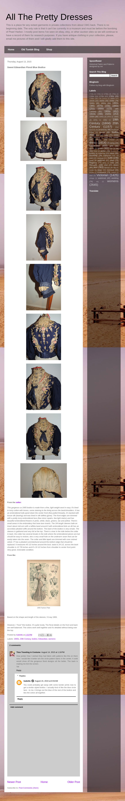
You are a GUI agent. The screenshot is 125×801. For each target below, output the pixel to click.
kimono (113, 151)
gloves (91, 148)
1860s (115, 103)
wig (97, 181)
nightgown (107, 155)
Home (11, 49)
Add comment (16, 707)
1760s (91, 96)
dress (93, 142)
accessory (102, 130)
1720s (99, 94)
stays (100, 170)
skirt (95, 167)
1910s (92, 114)
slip (114, 167)
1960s (116, 117)
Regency (93, 163)
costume (98, 140)
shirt (106, 165)
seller (18, 502)
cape (106, 135)
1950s (109, 117)
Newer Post (14, 782)
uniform (113, 172)
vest (90, 175)
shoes (115, 165)
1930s (91, 116)
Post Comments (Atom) (29, 788)
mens (112, 153)
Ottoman (100, 158)
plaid (112, 160)
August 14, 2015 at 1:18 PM (52, 652)
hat (117, 148)
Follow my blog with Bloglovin (101, 85)
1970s (95, 120)
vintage (91, 178)
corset (115, 137)
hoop (95, 151)
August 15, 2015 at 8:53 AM (46, 681)
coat (106, 137)
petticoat (101, 160)
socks (91, 170)
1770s (101, 96)
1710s (91, 94)
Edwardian (42, 639)
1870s (100, 106)
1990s (105, 120)
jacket (103, 151)
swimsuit (110, 170)
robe (112, 163)
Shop (49, 49)
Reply (18, 670)
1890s (101, 108)
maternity (101, 153)
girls (111, 146)
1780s (111, 96)
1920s (108, 114)
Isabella (27, 681)
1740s (106, 94)
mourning (93, 155)
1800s (112, 98)
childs (116, 135)
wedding (114, 178)
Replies (22, 676)
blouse (102, 132)
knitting (92, 153)
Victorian (102, 175)
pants (91, 160)
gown (100, 148)
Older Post (73, 782)
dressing (111, 143)
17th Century (102, 98)
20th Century (25, 639)
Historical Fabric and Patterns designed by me (101, 65)
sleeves (107, 167)
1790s (91, 98)
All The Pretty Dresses (49, 17)
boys (97, 135)
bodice (34, 639)
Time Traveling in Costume (28, 652)
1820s (101, 101)
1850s (103, 103)
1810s (91, 101)
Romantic (93, 165)
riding (104, 163)
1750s (114, 94)
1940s (101, 117)
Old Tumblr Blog (30, 49)
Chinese (97, 137)
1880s (115, 106)
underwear (101, 172)
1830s (111, 101)
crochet (111, 140)
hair (111, 148)
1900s (16, 639)
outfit (110, 158)
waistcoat (102, 178)
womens (51, 639)
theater (91, 172)
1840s (91, 103)
